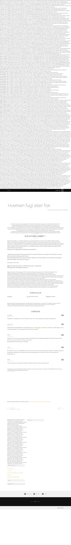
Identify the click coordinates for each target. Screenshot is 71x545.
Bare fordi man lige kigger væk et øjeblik (15, 473)
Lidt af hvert (35, 233)
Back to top (60, 508)
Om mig (9, 190)
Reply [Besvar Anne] (62, 335)
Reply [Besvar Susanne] (62, 315)
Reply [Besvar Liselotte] (62, 324)
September (9, 475)
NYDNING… (10, 296)
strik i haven (9, 471)
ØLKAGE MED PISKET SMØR (13, 477)
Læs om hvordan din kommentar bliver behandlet (39, 402)
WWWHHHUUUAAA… (51, 296)
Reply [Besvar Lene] (62, 347)
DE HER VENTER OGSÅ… (33, 296)
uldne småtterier (10, 468)
